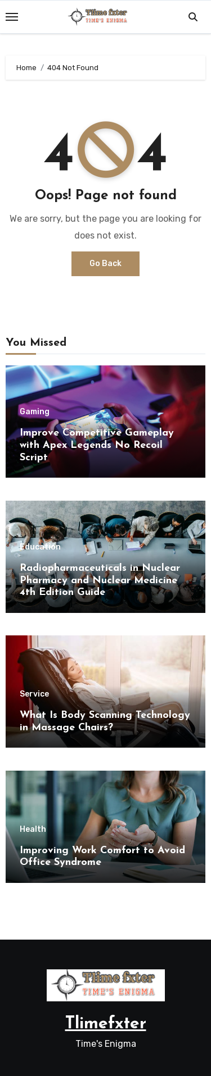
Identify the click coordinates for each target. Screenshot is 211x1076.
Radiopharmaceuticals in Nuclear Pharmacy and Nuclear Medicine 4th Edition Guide (100, 580)
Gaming (35, 412)
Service (34, 694)
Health (33, 830)
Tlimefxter (105, 1024)
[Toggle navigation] (12, 17)
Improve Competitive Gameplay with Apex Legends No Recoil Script (97, 445)
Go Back (105, 263)
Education (40, 547)
